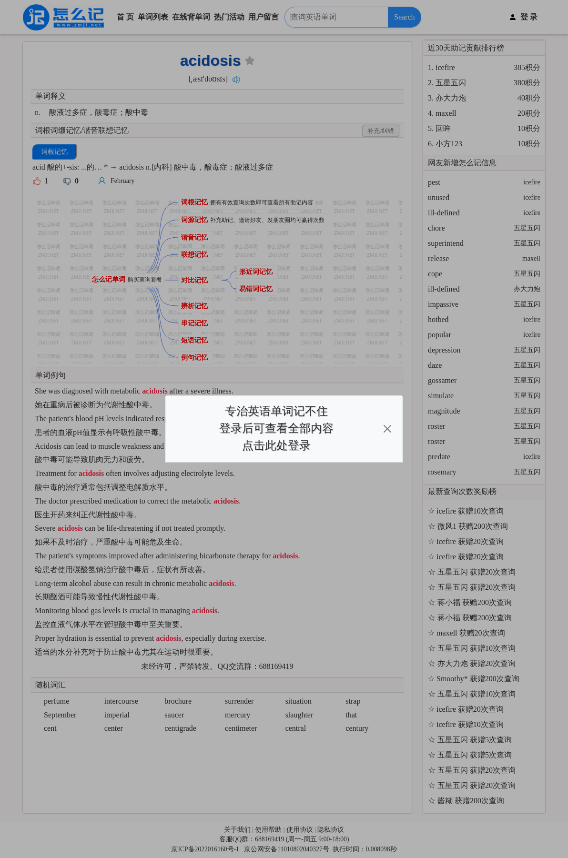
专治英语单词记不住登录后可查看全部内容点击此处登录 (276, 428)
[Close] (387, 428)
